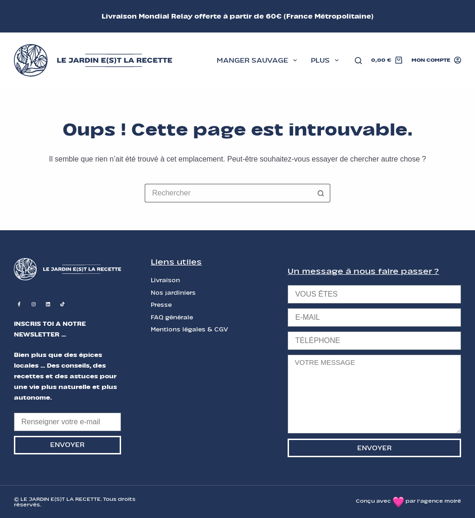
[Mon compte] (436, 60)
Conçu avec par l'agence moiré (408, 501)
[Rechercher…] (228, 193)
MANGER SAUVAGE (259, 60)
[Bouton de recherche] (321, 193)
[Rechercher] (358, 60)
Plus (326, 60)
